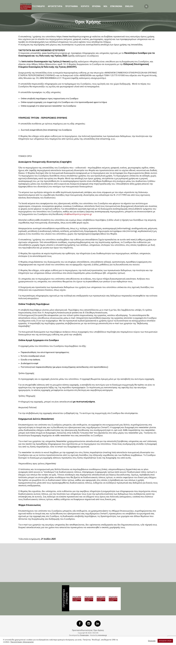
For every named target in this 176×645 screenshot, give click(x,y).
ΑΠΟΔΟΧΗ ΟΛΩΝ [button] (165, 641)
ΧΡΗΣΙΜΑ (96, 6)
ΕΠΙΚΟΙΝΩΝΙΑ (116, 6)
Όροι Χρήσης (99, 630)
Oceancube (84, 635)
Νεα (105, 6)
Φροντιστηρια (55, 6)
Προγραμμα (71, 6)
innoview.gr (102, 635)
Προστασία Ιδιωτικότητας (82, 630)
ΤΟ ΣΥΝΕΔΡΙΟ (38, 6)
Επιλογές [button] (152, 641)
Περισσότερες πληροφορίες (22, 642)
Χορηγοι (85, 6)
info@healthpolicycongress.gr (77, 214)
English (129, 6)
